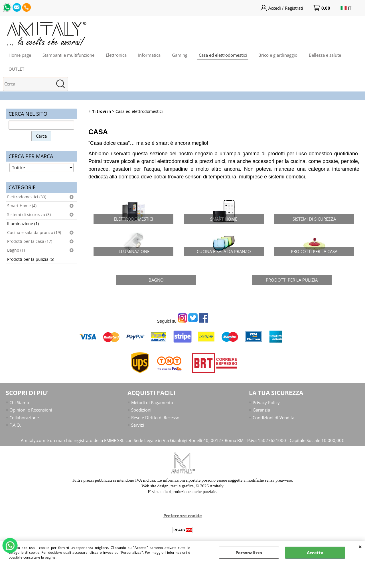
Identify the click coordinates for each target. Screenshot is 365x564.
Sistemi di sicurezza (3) (29, 214)
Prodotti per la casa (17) (29, 241)
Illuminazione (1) (23, 223)
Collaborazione (24, 417)
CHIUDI (360, 546)
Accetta (315, 552)
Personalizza (249, 552)
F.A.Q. (15, 425)
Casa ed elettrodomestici (223, 55)
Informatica (149, 55)
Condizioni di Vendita (273, 417)
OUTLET (16, 69)
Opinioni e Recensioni (30, 410)
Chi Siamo (19, 402)
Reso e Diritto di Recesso (155, 417)
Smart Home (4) (21, 205)
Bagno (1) (16, 250)
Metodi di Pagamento (152, 402)
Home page (20, 55)
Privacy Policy (266, 402)
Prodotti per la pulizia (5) (30, 259)
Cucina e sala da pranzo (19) (34, 232)
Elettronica (116, 55)
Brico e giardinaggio (277, 55)
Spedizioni (141, 410)
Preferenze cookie (182, 515)
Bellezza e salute (325, 55)
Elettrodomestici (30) (26, 196)
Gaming (179, 55)
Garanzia (261, 410)
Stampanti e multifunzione (68, 55)
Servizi (137, 425)
